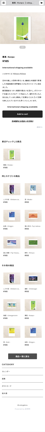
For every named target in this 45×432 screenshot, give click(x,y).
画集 (4, 379)
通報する (40, 127)
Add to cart (22, 114)
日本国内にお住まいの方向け (22, 121)
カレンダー (6, 371)
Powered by (22, 409)
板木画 (4, 393)
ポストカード (7, 386)
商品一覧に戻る (23, 356)
